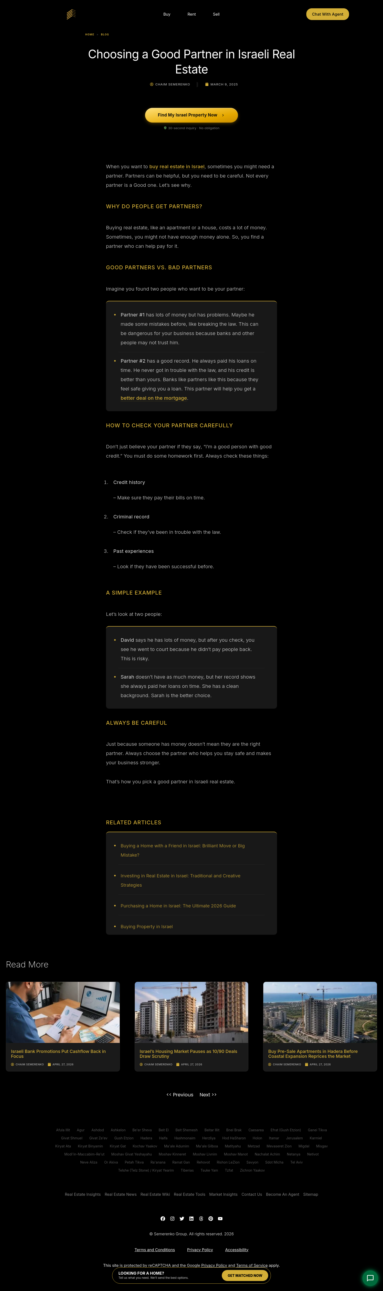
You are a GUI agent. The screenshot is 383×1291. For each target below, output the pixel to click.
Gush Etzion (124, 1138)
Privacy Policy (214, 1266)
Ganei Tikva (317, 1130)
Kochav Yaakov (145, 1146)
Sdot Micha (274, 1162)
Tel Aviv (296, 1162)
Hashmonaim (184, 1138)
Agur (81, 1130)
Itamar (274, 1138)
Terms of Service (252, 1266)
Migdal (303, 1146)
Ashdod (97, 1130)
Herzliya (208, 1138)
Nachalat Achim (267, 1154)
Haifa (163, 1138)
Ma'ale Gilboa (207, 1146)
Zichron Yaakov (252, 1170)
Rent (192, 14)
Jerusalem (294, 1138)
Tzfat (229, 1170)
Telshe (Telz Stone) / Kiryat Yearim (146, 1170)
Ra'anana (157, 1162)
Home (89, 34)
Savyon (252, 1162)
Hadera (146, 1138)
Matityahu (233, 1146)
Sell (216, 14)
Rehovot (203, 1162)
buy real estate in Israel (176, 166)
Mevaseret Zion (279, 1146)
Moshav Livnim (205, 1154)
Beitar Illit (211, 1130)
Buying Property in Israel (149, 926)
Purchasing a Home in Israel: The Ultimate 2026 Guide (183, 906)
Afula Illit (63, 1130)
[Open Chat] (370, 1278)
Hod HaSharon (234, 1138)
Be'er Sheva (142, 1130)
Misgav (322, 1146)
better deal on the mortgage (154, 398)
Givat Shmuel (71, 1138)
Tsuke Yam (209, 1170)
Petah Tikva (134, 1162)
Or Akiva (111, 1162)
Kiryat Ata (63, 1146)
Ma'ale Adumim (176, 1146)
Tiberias (187, 1170)
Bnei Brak (234, 1130)
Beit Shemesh (187, 1130)
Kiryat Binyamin (90, 1146)
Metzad (254, 1146)
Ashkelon (118, 1130)
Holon (257, 1138)
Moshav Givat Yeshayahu (131, 1154)
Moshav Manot (236, 1154)
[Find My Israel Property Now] (191, 115)
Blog (105, 34)
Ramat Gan (181, 1162)
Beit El (164, 1130)
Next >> (208, 1094)
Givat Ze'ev (98, 1138)
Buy (166, 14)
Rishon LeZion (228, 1162)
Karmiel (316, 1138)
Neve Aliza (88, 1162)
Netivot (313, 1154)
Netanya (293, 1154)
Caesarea (256, 1130)
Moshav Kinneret (172, 1154)
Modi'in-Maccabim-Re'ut (84, 1154)
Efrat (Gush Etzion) (286, 1130)
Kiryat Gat (118, 1146)
